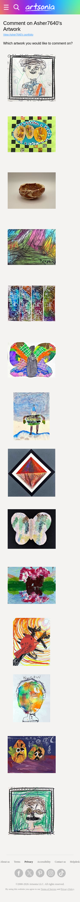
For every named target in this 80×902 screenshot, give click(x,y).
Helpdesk (75, 861)
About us (5, 861)
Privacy (29, 861)
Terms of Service (49, 889)
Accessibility (44, 861)
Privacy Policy (67, 889)
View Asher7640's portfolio (18, 34)
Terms (17, 861)
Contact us (60, 861)
